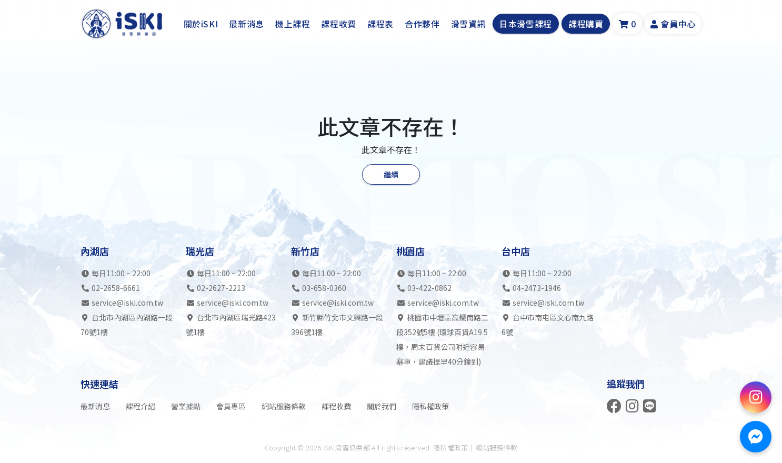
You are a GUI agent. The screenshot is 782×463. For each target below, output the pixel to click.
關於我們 (381, 406)
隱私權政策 (430, 406)
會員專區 (231, 406)
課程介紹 (140, 406)
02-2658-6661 (116, 288)
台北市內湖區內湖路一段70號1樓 (127, 325)
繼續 (391, 174)
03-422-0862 (429, 288)
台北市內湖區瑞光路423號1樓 (231, 325)
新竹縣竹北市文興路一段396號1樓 (337, 325)
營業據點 (185, 406)
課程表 (380, 24)
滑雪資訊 (468, 24)
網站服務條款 (284, 406)
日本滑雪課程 (525, 24)
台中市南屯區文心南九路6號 (548, 325)
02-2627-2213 (221, 288)
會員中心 (673, 24)
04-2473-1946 (537, 288)
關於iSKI (201, 24)
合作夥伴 (422, 24)
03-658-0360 (324, 288)
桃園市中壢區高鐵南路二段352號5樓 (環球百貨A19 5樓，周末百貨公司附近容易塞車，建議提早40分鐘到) (442, 340)
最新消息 (246, 24)
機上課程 (292, 24)
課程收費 (338, 24)
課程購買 (586, 24)
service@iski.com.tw (127, 303)
